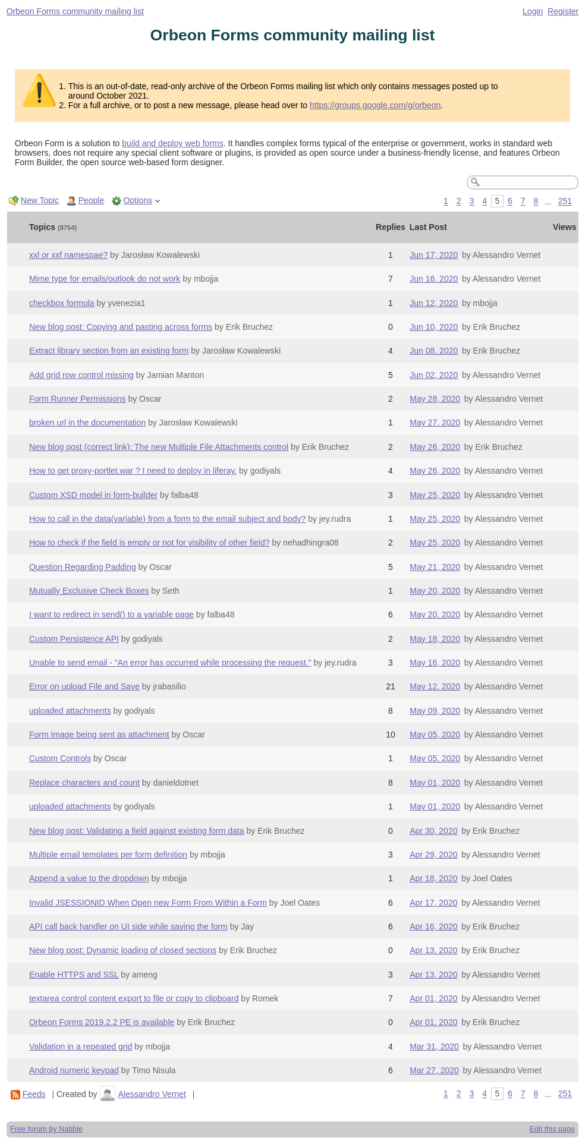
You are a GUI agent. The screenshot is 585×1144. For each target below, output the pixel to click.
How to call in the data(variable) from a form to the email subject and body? (167, 519)
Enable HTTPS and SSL (73, 974)
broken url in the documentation (87, 422)
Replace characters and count (84, 782)
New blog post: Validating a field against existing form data (136, 831)
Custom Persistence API (74, 639)
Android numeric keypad (74, 1070)
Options (138, 200)
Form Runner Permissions (77, 399)
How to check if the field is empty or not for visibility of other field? (149, 542)
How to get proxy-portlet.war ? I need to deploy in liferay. (133, 470)
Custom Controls (60, 758)
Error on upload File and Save (84, 686)
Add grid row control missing (81, 375)
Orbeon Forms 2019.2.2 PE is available (101, 1022)
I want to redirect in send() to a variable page (111, 614)
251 (565, 201)
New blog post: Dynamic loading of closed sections (122, 950)
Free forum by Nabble (46, 1129)
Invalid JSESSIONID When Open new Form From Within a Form (148, 902)
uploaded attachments (70, 711)
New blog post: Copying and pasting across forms (120, 327)
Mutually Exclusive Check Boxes (89, 590)
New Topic (40, 200)
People (91, 200)
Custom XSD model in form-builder (93, 495)
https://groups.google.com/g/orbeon (375, 105)
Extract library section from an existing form (108, 350)
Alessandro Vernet (151, 1094)
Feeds (34, 1094)
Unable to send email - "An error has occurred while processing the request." (170, 662)
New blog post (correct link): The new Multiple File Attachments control (158, 447)
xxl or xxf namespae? (68, 255)
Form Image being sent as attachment (99, 734)
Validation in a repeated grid (80, 1046)
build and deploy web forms (172, 143)
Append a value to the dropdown (89, 878)
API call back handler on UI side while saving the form (128, 926)
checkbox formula (62, 303)
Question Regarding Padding (82, 567)
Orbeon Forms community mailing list (75, 11)
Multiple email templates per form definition (108, 854)
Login (533, 11)
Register (563, 11)
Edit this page (552, 1129)
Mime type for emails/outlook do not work (104, 278)
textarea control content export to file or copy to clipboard (134, 998)
